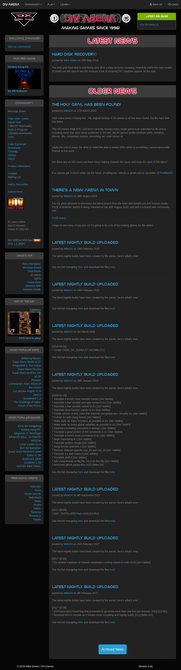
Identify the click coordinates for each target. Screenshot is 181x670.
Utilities (12, 155)
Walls (38, 501)
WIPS (37, 278)
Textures (36, 512)
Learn (65, 4)
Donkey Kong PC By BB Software (24, 78)
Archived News (113, 649)
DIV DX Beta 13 (149, 24)
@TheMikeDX (165, 172)
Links (11, 136)
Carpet (37, 519)
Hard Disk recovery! (74, 54)
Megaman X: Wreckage (27, 433)
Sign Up (155, 4)
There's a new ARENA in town (85, 190)
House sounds (32, 493)
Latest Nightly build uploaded (85, 242)
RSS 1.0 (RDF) (16, 243)
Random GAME (32, 289)
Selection (35, 486)
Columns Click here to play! (24, 324)
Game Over (14, 122)
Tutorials (13, 151)
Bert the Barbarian (30, 447)
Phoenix (36, 380)
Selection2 (35, 497)
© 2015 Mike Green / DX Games (35, 666)
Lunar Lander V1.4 (30, 444)
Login (173, 4)
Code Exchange (17, 144)
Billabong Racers (31, 358)
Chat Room (34, 271)
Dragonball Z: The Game (27, 365)
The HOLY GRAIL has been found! (86, 104)
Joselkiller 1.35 (32, 462)
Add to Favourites (18, 184)
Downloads (14, 147)
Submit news (15, 191)
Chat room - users (18, 118)
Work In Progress (18, 129)
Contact (12, 173)
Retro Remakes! (31, 263)
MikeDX (68, 110)
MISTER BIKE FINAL (29, 466)
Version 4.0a (145, 666)
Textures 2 (35, 515)
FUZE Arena (59, 218)
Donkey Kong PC (31, 429)
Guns (38, 490)
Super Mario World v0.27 (27, 361)
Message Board (17, 111)
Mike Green (70, 60)
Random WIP (33, 285)
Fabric (37, 508)
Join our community (19, 46)
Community (33, 4)
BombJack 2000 (31, 458)
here (80, 267)
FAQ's (11, 158)
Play (51, 4)
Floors (37, 504)
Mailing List (14, 177)
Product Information (19, 166)
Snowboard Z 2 (32, 398)
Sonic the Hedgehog (29, 426)
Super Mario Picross (29, 369)
